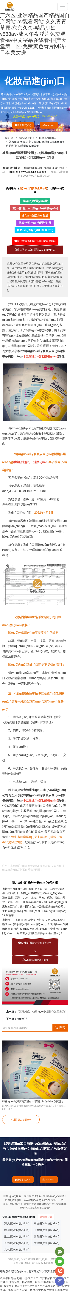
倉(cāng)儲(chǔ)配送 (35, 215)
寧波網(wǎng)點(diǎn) (46, 1223)
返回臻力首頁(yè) (20, 1119)
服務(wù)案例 (26, 137)
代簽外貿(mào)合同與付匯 (35, 222)
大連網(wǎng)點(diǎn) (46, 1243)
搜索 (60, 1028)
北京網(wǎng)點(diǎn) (16, 1249)
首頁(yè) (9, 137)
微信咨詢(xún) (23, 125)
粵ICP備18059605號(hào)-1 (40, 1262)
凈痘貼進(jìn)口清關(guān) (15, 856)
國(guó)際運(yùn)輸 (34, 201)
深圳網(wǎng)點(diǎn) (16, 1223)
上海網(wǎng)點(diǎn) (46, 1229)
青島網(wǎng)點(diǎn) (46, 1236)
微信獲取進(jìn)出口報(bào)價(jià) (34, 240)
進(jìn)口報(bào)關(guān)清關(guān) (35, 208)
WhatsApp (49, 125)
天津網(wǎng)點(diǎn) (16, 1243)
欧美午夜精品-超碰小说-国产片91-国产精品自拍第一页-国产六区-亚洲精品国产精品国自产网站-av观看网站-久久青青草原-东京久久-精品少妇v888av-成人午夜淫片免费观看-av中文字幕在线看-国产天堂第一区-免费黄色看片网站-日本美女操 (35, 27)
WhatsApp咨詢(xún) (35, 959)
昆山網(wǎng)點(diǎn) (16, 1236)
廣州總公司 (46, 1216)
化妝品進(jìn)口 (47, 137)
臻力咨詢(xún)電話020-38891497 (34, 249)
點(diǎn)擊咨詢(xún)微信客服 (35, 947)
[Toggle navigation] (62, 6)
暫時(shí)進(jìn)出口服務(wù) (35, 230)
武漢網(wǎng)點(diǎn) (16, 1229)
